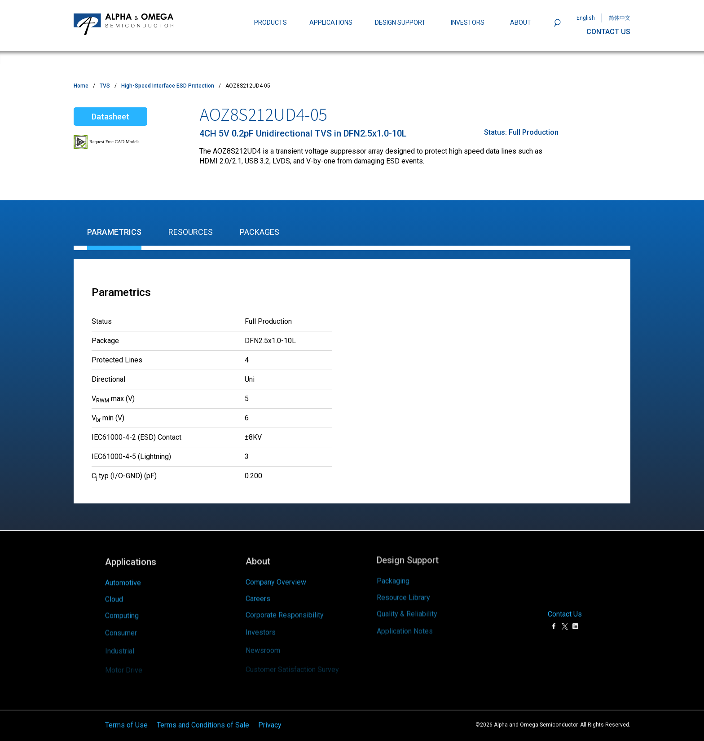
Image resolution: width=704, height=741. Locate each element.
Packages (259, 232)
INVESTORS (467, 22)
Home (81, 86)
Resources (190, 232)
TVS (105, 86)
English (585, 18)
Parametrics (114, 232)
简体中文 (619, 18)
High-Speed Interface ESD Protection (167, 86)
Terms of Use (126, 711)
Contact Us (565, 601)
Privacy (270, 711)
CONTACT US (608, 31)
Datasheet (110, 116)
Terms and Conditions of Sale (203, 711)
